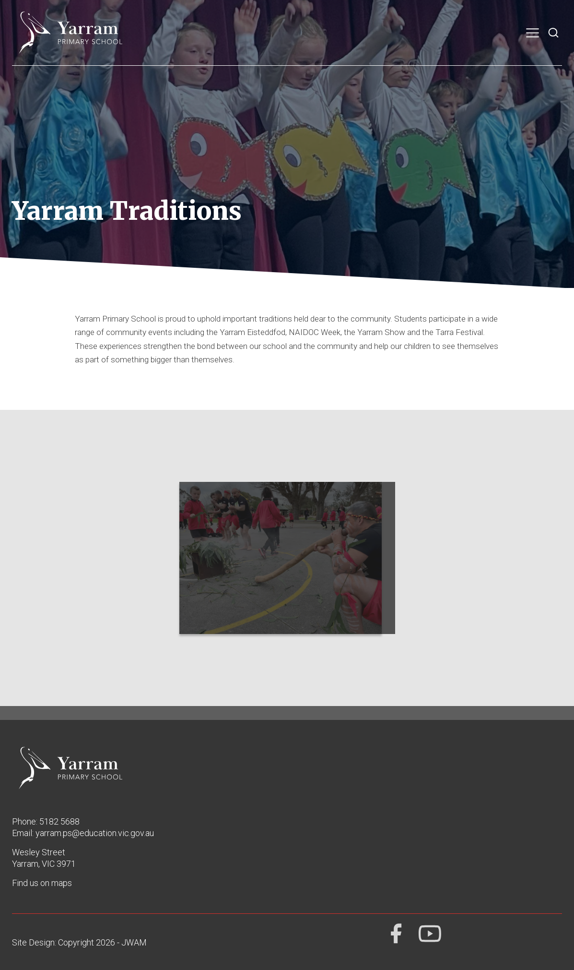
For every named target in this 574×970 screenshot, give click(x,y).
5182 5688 (59, 821)
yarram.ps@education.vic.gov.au (94, 833)
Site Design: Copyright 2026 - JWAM (79, 942)
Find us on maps (42, 883)
